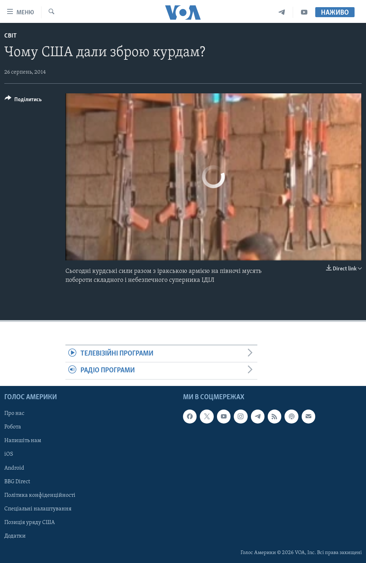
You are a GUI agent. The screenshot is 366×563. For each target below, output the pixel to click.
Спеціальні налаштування (37, 508)
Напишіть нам (22, 441)
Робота (12, 427)
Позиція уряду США (29, 522)
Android (14, 468)
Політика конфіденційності (39, 495)
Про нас (14, 413)
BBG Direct (17, 481)
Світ (10, 36)
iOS (8, 454)
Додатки (15, 536)
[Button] (23, 100)
